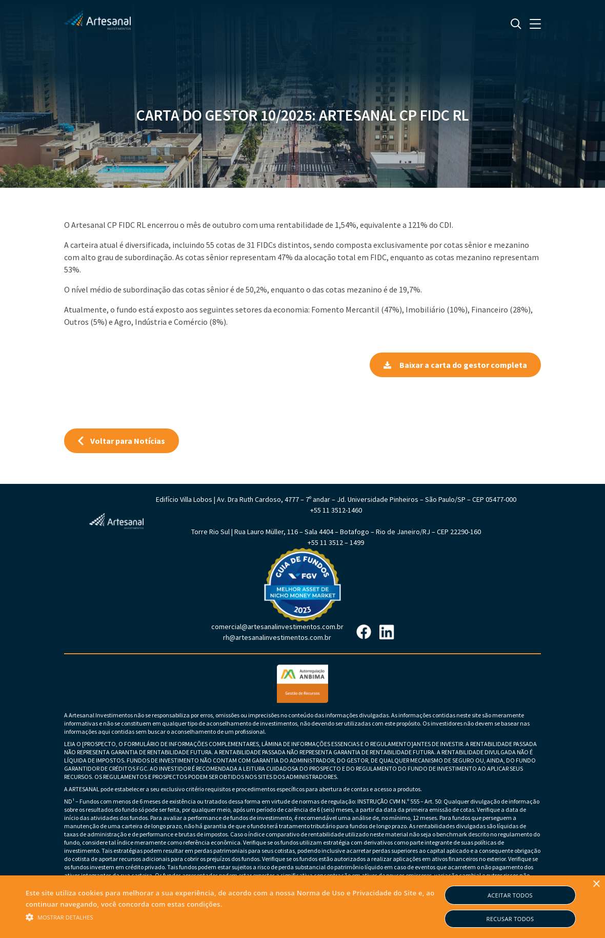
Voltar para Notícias (121, 441)
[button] (233, 916)
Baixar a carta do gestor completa (455, 365)
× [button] (596, 884)
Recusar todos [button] (510, 919)
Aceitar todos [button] (510, 895)
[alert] (302, 906)
